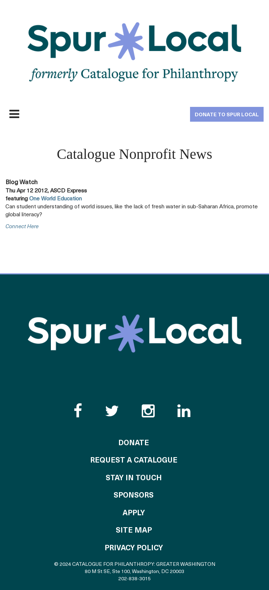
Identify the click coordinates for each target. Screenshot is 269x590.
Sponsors (134, 495)
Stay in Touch (134, 478)
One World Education (55, 199)
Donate (133, 443)
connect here (22, 227)
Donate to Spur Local (227, 115)
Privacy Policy (134, 548)
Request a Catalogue (133, 460)
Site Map (134, 530)
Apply (134, 513)
